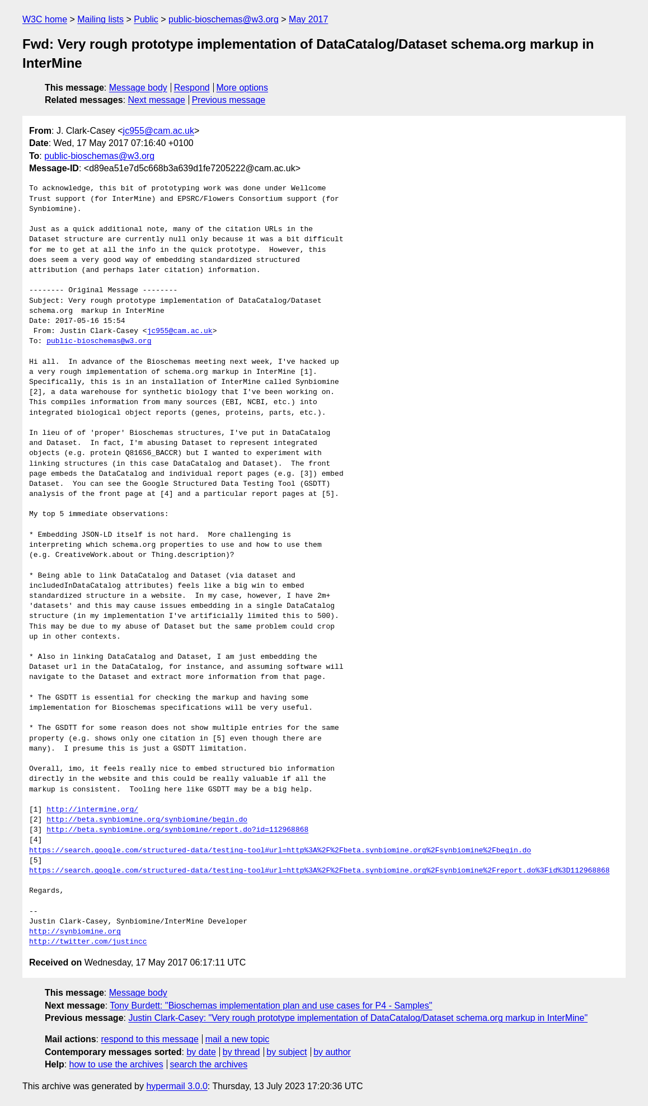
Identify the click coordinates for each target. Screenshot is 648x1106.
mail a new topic (237, 1039)
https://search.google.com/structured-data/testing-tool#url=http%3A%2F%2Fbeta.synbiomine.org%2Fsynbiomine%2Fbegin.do (280, 851)
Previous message (229, 100)
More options (243, 87)
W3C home (44, 19)
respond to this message (149, 1039)
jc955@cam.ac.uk (158, 130)
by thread (241, 1052)
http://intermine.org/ (92, 810)
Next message (156, 100)
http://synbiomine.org (75, 932)
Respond (192, 87)
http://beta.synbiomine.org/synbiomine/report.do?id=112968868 (177, 830)
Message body (138, 87)
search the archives (209, 1064)
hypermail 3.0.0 (176, 1086)
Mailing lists (100, 19)
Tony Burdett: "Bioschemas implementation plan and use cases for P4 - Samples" (271, 1005)
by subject (286, 1052)
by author (332, 1052)
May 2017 (308, 19)
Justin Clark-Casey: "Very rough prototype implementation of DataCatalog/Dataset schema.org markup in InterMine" (358, 1018)
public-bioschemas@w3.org (223, 19)
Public (146, 19)
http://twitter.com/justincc (88, 942)
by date (200, 1052)
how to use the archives (116, 1064)
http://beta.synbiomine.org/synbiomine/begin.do (146, 820)
